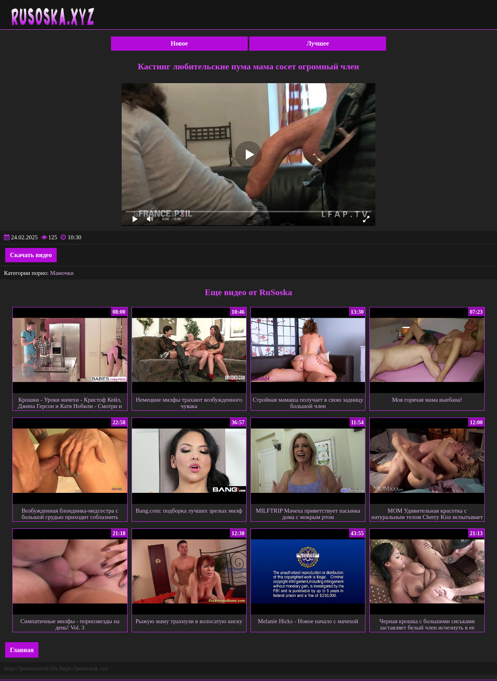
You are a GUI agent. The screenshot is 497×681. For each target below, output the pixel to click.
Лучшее (318, 43)
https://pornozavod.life (31, 668)
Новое (179, 43)
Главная (22, 650)
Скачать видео (31, 255)
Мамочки (61, 273)
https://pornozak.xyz (83, 668)
